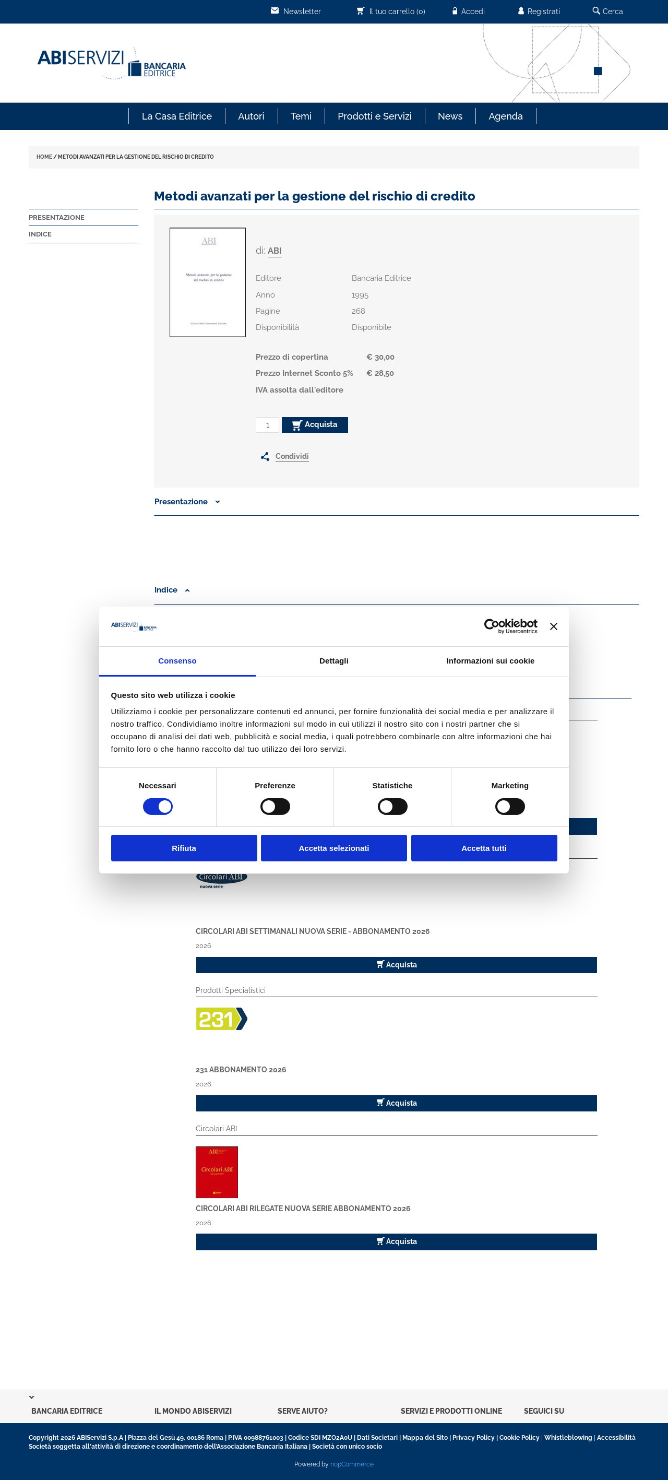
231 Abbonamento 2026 (241, 1069)
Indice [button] (172, 590)
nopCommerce (352, 1464)
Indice (40, 234)
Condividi (292, 456)
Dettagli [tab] (334, 660)
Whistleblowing (568, 1437)
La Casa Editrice (177, 116)
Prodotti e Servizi (375, 116)
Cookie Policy (519, 1437)
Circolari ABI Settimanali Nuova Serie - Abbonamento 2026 (313, 931)
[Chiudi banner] (553, 626)
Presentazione (57, 217)
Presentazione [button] (187, 501)
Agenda (505, 116)
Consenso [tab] (177, 660)
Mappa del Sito (425, 1437)
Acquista (315, 425)
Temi (301, 116)
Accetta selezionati (334, 848)
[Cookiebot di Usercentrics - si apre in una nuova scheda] (492, 626)
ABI (275, 251)
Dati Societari (377, 1437)
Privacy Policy (473, 1437)
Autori (251, 116)
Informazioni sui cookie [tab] (491, 660)
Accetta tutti (484, 848)
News (450, 116)
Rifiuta (184, 848)
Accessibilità (616, 1437)
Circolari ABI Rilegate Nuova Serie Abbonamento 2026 (303, 1208)
